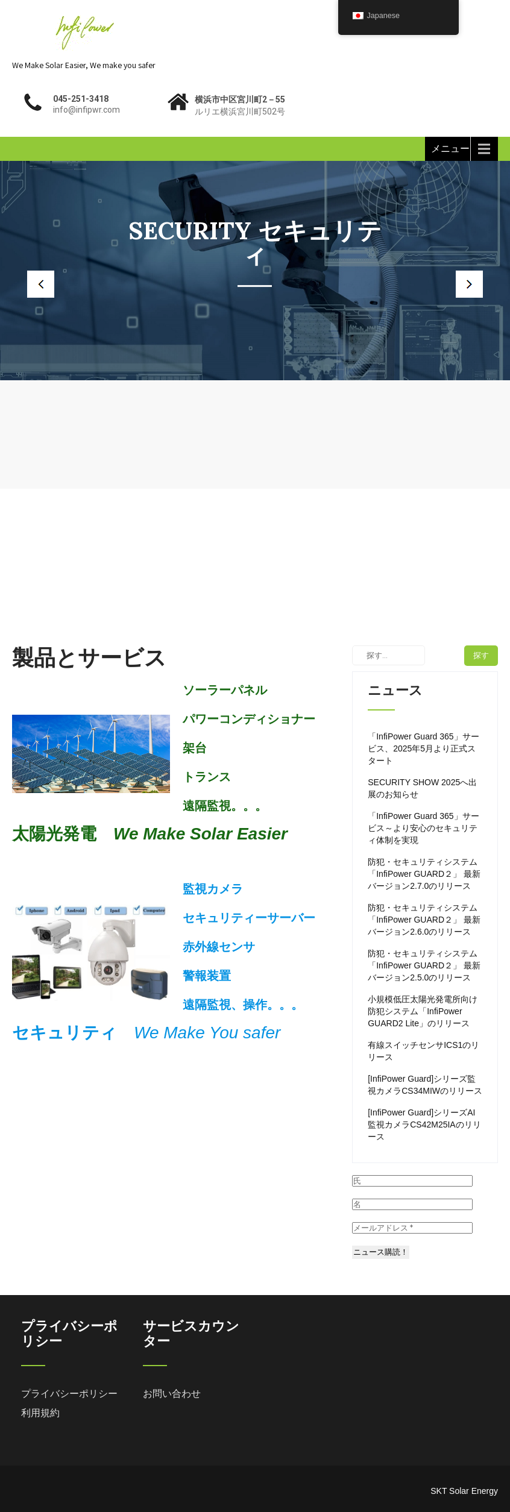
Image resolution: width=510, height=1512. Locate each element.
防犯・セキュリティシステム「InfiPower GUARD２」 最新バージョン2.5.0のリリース (424, 965)
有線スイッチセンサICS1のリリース (423, 1051)
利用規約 (40, 1413)
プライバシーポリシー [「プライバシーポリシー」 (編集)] (69, 1393)
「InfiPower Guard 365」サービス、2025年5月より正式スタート (423, 748)
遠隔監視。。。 (225, 805)
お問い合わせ (172, 1393)
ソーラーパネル (225, 690)
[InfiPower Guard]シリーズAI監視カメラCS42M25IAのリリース (424, 1124)
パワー (201, 719)
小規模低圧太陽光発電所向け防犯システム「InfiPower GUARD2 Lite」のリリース (422, 1011)
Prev (30, 284)
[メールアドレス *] (412, 1228)
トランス (207, 776)
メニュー (450, 148)
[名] (412, 1204)
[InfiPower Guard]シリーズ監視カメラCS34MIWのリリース (425, 1085)
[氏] (412, 1181)
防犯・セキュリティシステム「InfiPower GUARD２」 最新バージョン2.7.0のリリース (424, 874)
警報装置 (207, 975)
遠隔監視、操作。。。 (243, 1004)
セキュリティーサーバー (249, 917)
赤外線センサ (219, 946)
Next (480, 284)
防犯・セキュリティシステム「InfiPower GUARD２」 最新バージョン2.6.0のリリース (424, 919)
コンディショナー (267, 719)
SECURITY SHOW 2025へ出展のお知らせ (422, 788)
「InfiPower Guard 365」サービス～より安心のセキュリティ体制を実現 (423, 828)
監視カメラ (213, 889)
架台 (195, 747)
